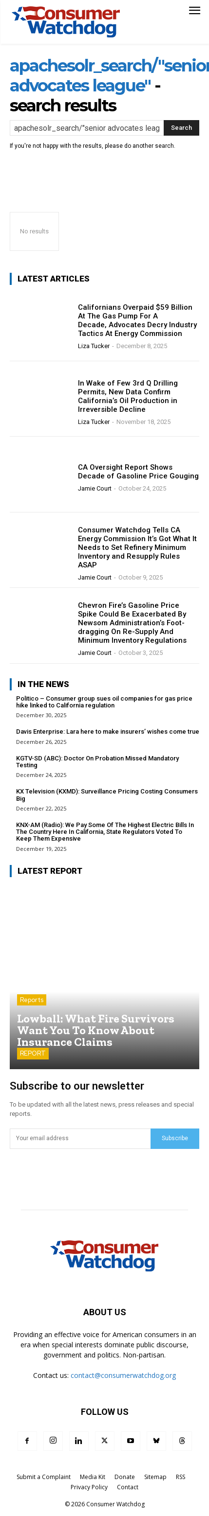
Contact (127, 1487)
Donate (124, 1477)
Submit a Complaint (44, 1477)
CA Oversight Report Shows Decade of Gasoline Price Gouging (138, 471)
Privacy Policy (89, 1487)
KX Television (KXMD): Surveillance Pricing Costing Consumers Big (107, 795)
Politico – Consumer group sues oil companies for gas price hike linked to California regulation (104, 702)
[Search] (181, 128)
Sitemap (155, 1477)
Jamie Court (95, 488)
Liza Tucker (94, 346)
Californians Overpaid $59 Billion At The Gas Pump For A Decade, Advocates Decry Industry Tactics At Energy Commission (137, 320)
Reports (31, 1000)
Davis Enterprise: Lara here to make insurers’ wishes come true (107, 731)
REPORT (33, 1053)
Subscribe (175, 1138)
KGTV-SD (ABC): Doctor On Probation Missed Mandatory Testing (97, 762)
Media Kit (92, 1477)
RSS (180, 1477)
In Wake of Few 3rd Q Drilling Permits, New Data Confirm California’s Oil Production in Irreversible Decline (128, 396)
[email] (80, 1138)
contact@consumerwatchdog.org (123, 1375)
